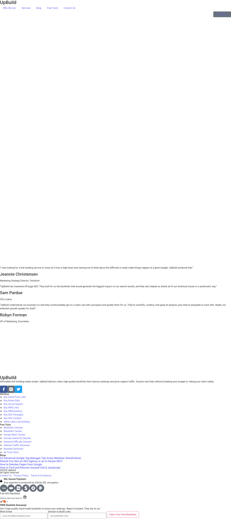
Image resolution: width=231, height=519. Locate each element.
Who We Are (9, 8)
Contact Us (69, 8)
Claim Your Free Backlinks (122, 514)
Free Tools (52, 8)
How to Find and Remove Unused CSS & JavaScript (30, 467)
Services (26, 8)
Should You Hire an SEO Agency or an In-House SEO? (31, 461)
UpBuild (8, 377)
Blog (38, 8)
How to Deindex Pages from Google (21, 464)
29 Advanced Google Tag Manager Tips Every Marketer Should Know (40, 458)
